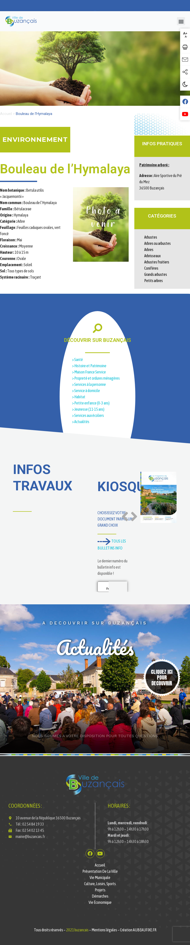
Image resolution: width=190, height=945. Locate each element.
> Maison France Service (89, 372)
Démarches (100, 896)
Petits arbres (153, 280)
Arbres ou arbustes (157, 243)
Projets (100, 890)
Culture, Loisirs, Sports (100, 883)
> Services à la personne (89, 384)
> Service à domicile (86, 390)
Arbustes (150, 237)
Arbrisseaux (152, 256)
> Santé (77, 359)
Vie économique (100, 902)
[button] (181, 21)
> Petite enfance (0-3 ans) (91, 403)
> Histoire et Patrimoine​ (89, 365)
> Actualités (80, 421)
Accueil (6, 113)
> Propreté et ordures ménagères (96, 378)
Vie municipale (100, 877)
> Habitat (79, 397)
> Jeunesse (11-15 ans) (88, 409)
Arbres (148, 249)
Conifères (151, 268)
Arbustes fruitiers (156, 262)
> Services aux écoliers (88, 415)
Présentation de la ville (100, 871)
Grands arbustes (155, 274)
